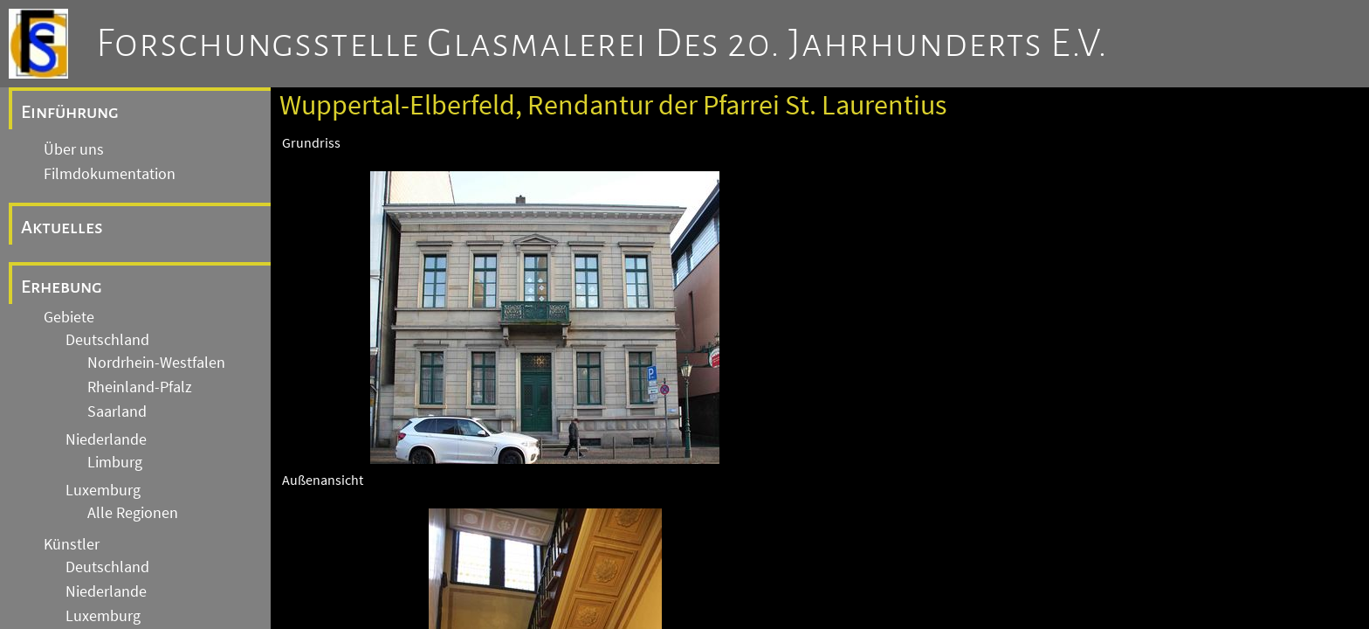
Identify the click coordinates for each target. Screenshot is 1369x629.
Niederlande (106, 439)
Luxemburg (103, 490)
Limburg (114, 462)
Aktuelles (62, 227)
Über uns (74, 149)
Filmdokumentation (109, 173)
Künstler (72, 544)
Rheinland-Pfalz (139, 387)
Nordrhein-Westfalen (156, 362)
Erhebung (61, 286)
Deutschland (107, 339)
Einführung (70, 111)
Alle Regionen (132, 512)
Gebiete (69, 317)
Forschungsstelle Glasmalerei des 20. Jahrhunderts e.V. (602, 44)
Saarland (117, 411)
